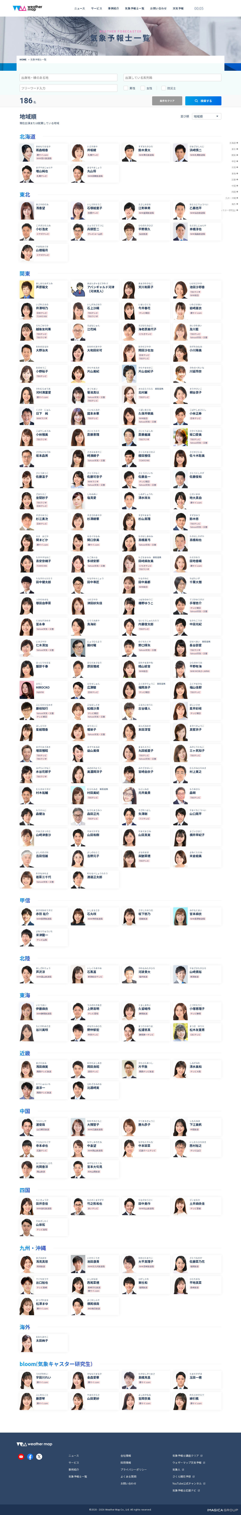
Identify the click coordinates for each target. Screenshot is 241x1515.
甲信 (234, 161)
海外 (234, 203)
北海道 (233, 142)
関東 (234, 155)
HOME (23, 59)
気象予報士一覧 (134, 8)
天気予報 (178, 8)
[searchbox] (38, 77)
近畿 (234, 179)
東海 (234, 173)
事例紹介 (113, 8)
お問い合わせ (158, 8)
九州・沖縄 (230, 197)
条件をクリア (167, 101)
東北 (234, 149)
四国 (234, 191)
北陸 (234, 167)
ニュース (79, 8)
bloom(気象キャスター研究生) (221, 210)
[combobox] (68, 77)
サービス (96, 8)
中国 (234, 185)
